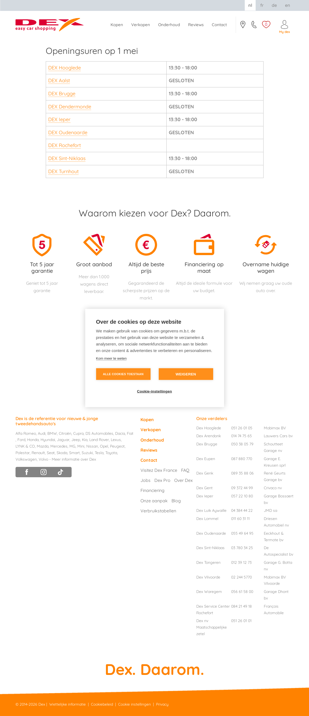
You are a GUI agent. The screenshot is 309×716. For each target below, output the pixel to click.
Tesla (99, 452)
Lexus (116, 439)
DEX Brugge (61, 93)
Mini (80, 446)
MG (72, 446)
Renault (38, 452)
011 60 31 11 (240, 518)
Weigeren (186, 374)
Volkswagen (26, 459)
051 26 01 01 (241, 620)
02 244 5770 (241, 577)
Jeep (75, 439)
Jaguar (63, 439)
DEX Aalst (59, 80)
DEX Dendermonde (69, 106)
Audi (41, 433)
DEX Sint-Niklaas (66, 158)
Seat (51, 452)
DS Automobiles (99, 433)
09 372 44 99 (242, 487)
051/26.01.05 (254, 26)
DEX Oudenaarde (67, 132)
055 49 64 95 (242, 533)
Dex (41, 704)
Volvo (43, 459)
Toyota (111, 452)
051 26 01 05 (241, 428)
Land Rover (99, 439)
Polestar (23, 452)
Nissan (92, 446)
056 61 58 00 (242, 591)
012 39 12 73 (241, 562)
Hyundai (48, 439)
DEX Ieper (59, 119)
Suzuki (87, 452)
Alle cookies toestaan (123, 374)
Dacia (120, 433)
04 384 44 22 (242, 510)
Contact (243, 26)
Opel (104, 446)
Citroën (65, 433)
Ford (21, 439)
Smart (74, 452)
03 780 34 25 (242, 547)
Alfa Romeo (26, 433)
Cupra (78, 433)
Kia (84, 439)
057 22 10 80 (242, 496)
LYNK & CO (25, 446)
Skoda (62, 452)
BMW (52, 433)
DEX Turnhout (63, 171)
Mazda (42, 446)
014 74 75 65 (241, 435)
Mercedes (59, 446)
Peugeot (117, 446)
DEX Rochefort (64, 145)
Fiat (130, 433)
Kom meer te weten (111, 358)
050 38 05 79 (242, 444)
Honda (33, 439)
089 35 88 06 (242, 473)
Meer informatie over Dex (74, 459)
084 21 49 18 (241, 606)
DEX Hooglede (64, 68)
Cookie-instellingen (154, 391)
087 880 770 (241, 458)
